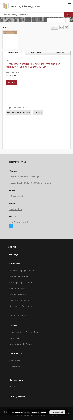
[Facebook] (11, 226)
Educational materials (19, 276)
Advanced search (56, 20)
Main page (13, 254)
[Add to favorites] (61, 27)
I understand (57, 412)
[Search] (68, 14)
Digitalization (15, 338)
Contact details (16, 360)
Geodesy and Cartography (21, 306)
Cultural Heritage (17, 288)
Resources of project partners (22, 270)
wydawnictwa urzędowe (18, 112)
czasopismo (11, 75)
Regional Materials (17, 294)
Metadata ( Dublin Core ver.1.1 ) (23, 332)
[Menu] (69, 2)
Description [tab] (13, 53)
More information (39, 412)
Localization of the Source (20, 344)
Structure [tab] (59, 53)
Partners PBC (15, 366)
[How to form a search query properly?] (67, 20)
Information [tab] (36, 53)
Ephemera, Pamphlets (19, 300)
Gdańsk (38, 112)
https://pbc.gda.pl (18, 222)
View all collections (17, 315)
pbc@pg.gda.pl (15, 209)
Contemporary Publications (21, 282)
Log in (12, 386)
